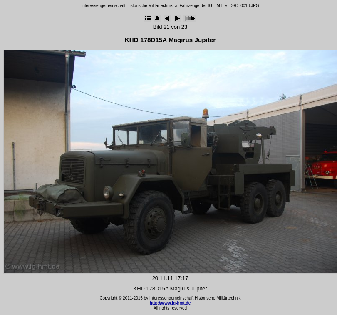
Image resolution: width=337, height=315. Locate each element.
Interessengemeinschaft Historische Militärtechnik (127, 5)
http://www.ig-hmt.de (170, 303)
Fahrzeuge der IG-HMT (201, 5)
